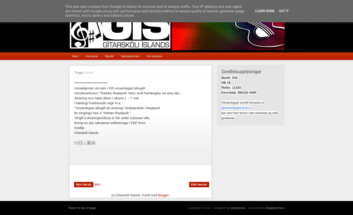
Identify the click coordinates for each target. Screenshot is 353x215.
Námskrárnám (130, 56)
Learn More (264, 11)
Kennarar (92, 56)
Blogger (163, 195)
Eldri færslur (199, 184)
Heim (75, 56)
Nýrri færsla (83, 184)
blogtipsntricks (275, 208)
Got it (284, 11)
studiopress (237, 208)
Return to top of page (82, 208)
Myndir (109, 56)
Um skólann (154, 56)
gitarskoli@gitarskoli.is (236, 107)
